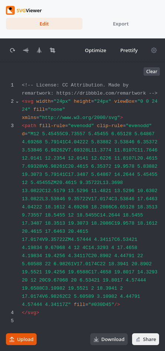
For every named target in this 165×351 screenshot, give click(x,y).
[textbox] (92, 213)
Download (109, 339)
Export (121, 23)
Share (145, 339)
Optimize (96, 50)
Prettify (129, 50)
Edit (44, 23)
